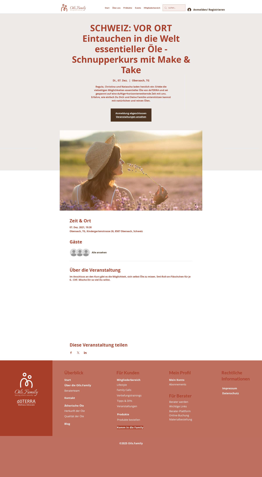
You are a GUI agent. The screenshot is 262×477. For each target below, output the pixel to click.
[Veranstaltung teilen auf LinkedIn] (85, 352)
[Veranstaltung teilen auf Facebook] (71, 352)
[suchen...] (173, 8)
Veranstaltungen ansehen (131, 116)
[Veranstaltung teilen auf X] (78, 352)
